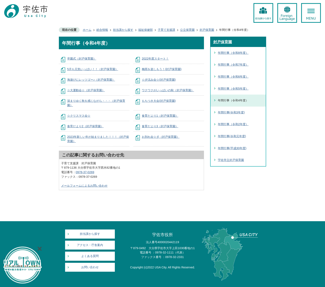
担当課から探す (123, 29)
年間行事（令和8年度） (233, 52)
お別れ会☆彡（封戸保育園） (160, 136)
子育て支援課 (166, 29)
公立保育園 (187, 29)
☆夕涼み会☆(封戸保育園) (159, 79)
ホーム (87, 29)
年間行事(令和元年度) (232, 136)
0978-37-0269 (85, 172)
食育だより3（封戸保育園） (160, 126)
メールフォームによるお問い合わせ (84, 185)
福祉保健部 (145, 29)
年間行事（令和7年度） (233, 64)
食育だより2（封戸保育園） (85, 126)
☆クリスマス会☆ (78, 115)
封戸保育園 (207, 29)
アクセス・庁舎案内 (90, 245)
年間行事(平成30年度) (232, 148)
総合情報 (102, 29)
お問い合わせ (90, 267)
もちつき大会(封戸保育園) (159, 100)
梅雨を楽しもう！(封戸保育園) (162, 69)
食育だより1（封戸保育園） (160, 115)
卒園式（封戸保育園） (81, 58)
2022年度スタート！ (155, 58)
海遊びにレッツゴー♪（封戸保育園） (91, 79)
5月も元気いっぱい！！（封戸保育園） (92, 69)
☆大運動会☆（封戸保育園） (86, 90)
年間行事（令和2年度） (233, 124)
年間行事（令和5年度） (233, 88)
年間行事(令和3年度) (231, 112)
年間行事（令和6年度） (233, 76)
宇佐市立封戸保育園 (231, 160)
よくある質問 (90, 256)
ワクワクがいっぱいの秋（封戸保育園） (168, 90)
